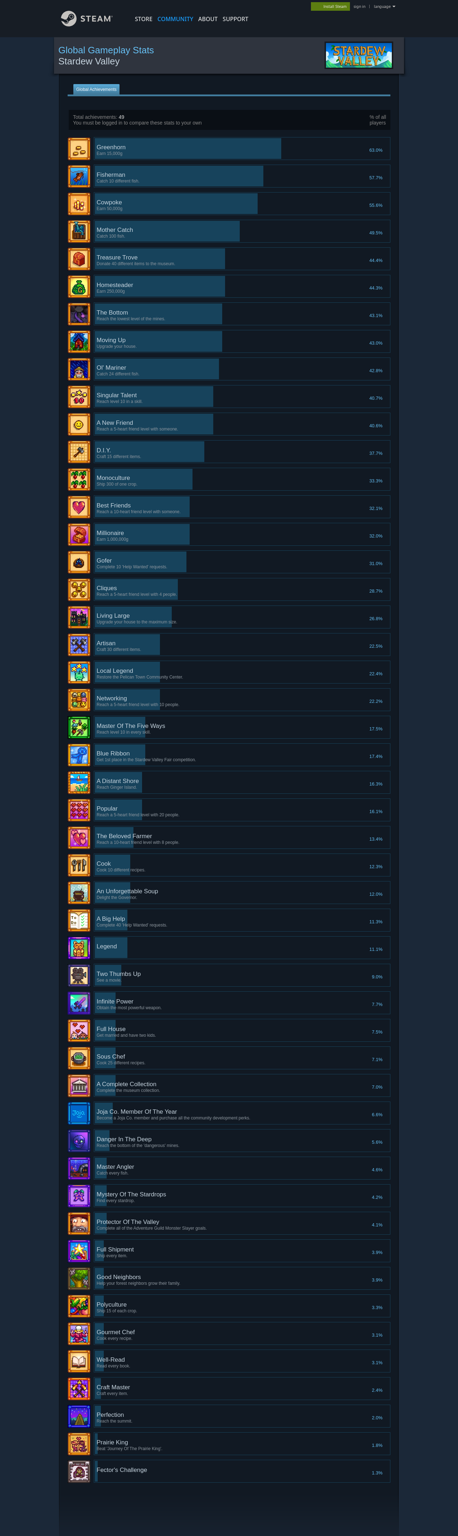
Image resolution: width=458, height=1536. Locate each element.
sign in (359, 6)
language (382, 6)
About (208, 19)
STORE (143, 19)
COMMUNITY (175, 19)
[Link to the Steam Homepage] (92, 24)
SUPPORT (235, 19)
